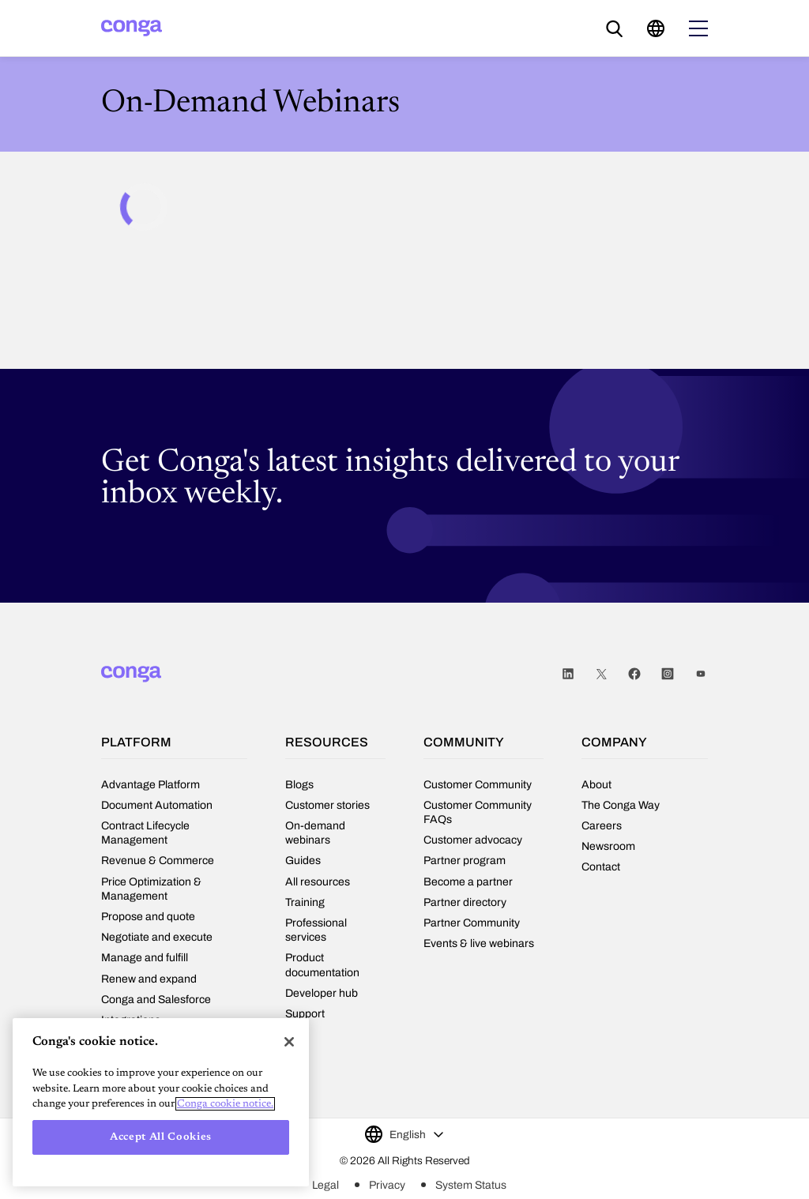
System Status (470, 1185)
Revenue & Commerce (157, 860)
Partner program (464, 860)
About (596, 785)
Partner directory (464, 902)
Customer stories (327, 805)
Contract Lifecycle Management (145, 833)
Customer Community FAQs (477, 812)
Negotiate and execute (157, 937)
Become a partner (468, 882)
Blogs (299, 785)
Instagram (667, 674)
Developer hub (321, 993)
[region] (161, 1102)
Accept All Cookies (161, 1137)
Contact (600, 867)
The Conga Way (620, 805)
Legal (325, 1185)
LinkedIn (568, 674)
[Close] (289, 1041)
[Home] (131, 28)
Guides (303, 860)
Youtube (701, 674)
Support (305, 1014)
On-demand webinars (315, 833)
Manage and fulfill (144, 958)
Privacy (387, 1185)
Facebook (634, 674)
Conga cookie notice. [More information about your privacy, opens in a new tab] (225, 1104)
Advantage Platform (150, 785)
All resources (317, 882)
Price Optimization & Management (151, 889)
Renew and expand (149, 979)
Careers (601, 826)
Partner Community (471, 923)
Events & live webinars (478, 943)
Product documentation (322, 965)
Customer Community (477, 785)
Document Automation (157, 805)
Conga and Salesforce (156, 999)
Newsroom (608, 846)
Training (305, 902)
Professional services (316, 930)
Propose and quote (148, 917)
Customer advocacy (472, 840)
